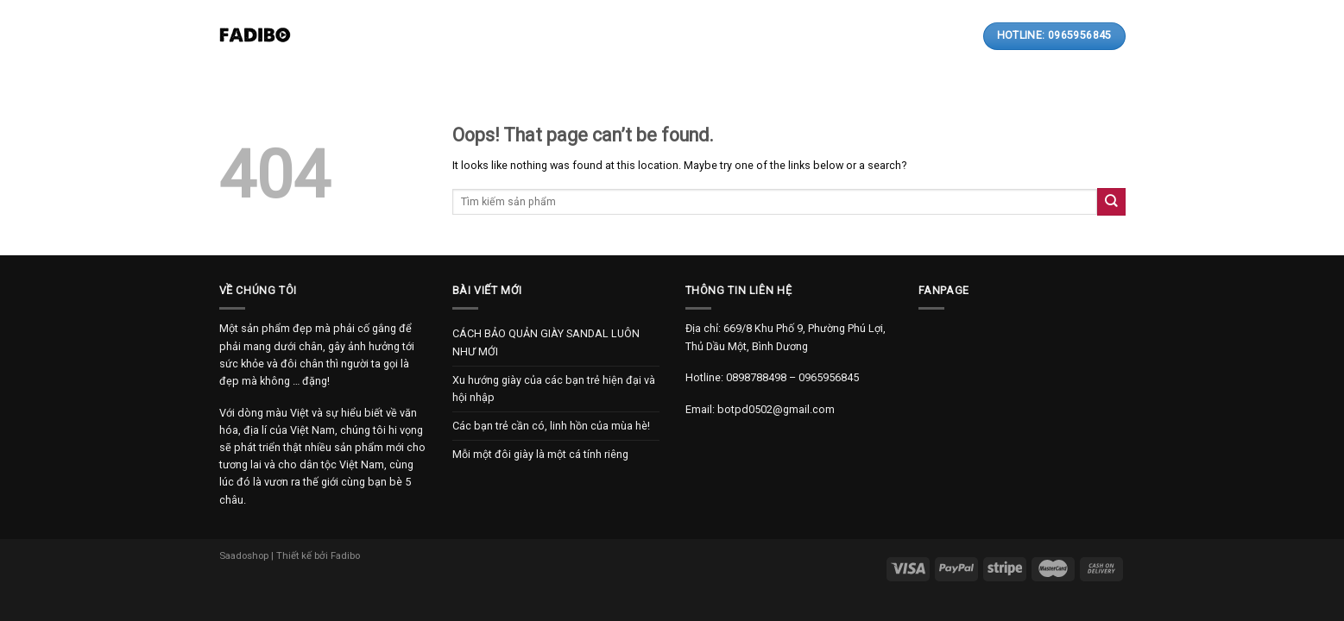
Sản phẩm (525, 36)
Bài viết (601, 36)
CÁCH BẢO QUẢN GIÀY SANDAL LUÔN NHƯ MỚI (546, 342)
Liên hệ (754, 36)
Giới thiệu (443, 36)
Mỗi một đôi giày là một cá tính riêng (540, 454)
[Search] (909, 36)
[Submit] (1111, 201)
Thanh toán (679, 36)
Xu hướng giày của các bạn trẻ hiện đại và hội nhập (553, 388)
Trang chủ (365, 36)
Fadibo (345, 555)
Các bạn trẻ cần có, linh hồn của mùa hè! (551, 425)
